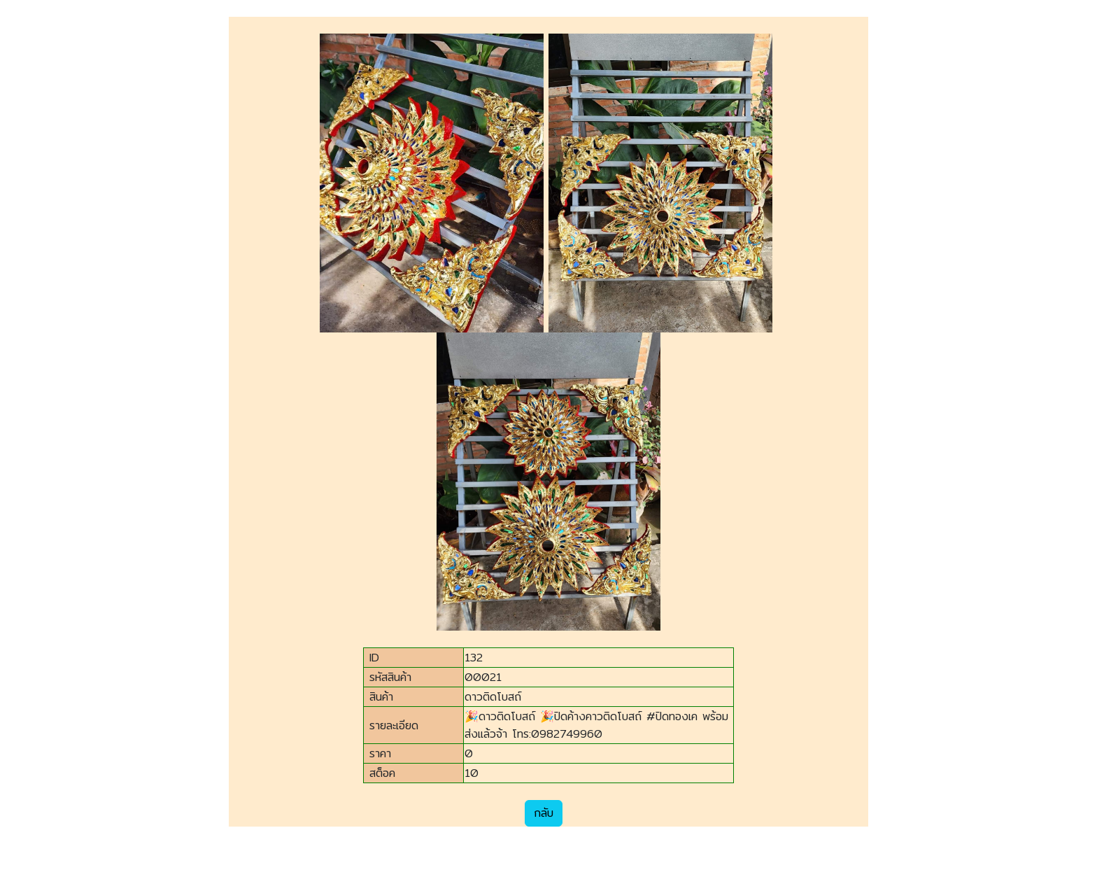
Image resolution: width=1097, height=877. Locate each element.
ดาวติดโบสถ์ (493, 697)
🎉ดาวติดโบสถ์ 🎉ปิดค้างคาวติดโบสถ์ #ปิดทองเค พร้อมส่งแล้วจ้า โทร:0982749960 (596, 725)
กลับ (543, 813)
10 (472, 773)
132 (474, 657)
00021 (483, 677)
